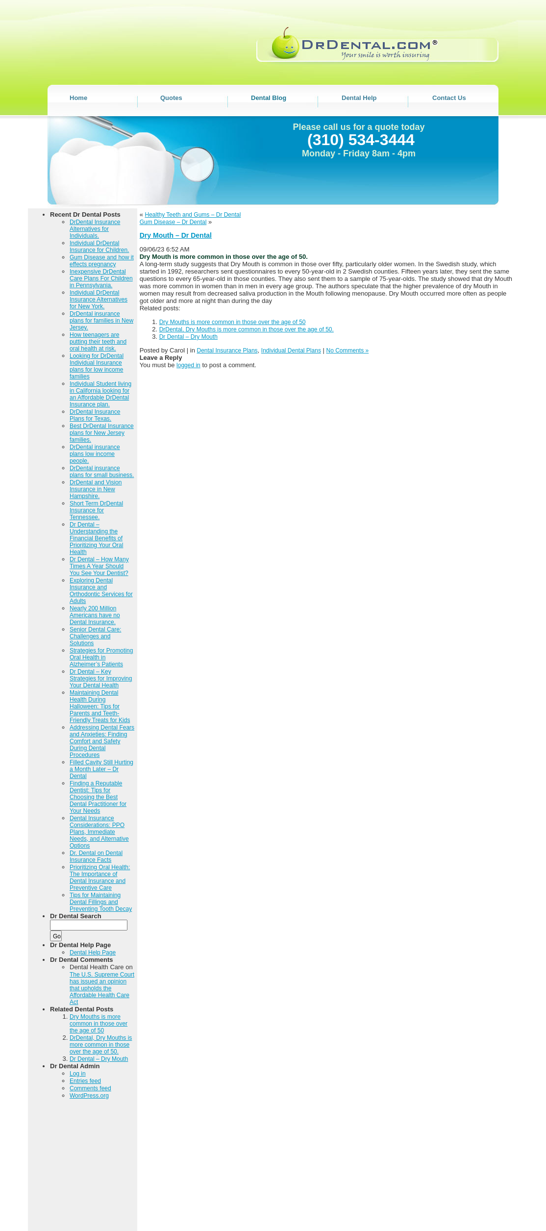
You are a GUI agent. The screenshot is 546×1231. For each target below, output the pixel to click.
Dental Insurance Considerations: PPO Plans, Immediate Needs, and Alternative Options (99, 832)
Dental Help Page (93, 952)
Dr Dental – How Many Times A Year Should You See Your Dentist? (99, 566)
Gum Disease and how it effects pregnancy (102, 261)
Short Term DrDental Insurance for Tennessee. (96, 510)
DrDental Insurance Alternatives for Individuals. (95, 229)
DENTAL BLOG (382, 1214)
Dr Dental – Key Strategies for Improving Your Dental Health (101, 678)
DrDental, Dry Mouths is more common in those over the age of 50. (101, 1044)
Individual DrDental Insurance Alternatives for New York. (98, 299)
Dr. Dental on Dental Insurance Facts (96, 856)
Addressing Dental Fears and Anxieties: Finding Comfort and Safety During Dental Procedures (102, 741)
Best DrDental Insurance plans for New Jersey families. (102, 433)
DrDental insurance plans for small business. (102, 471)
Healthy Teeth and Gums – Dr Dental (193, 214)
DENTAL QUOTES (328, 1214)
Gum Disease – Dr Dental (173, 222)
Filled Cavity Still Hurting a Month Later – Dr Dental (101, 769)
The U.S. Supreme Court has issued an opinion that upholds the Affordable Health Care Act (102, 988)
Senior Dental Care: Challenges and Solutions (95, 636)
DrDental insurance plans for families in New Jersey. (101, 320)
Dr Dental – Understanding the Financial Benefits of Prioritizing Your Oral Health (96, 538)
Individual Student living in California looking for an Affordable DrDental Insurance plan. (100, 394)
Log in (78, 1073)
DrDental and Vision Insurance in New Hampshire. (96, 489)
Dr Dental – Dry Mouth (99, 1058)
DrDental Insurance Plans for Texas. (95, 415)
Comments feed (90, 1088)
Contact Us (296, 1220)
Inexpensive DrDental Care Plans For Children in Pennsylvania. (101, 278)
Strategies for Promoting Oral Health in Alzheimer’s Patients (101, 657)
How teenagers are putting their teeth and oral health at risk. (98, 341)
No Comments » (347, 350)
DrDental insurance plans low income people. (95, 454)
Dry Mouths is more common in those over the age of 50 (98, 1023)
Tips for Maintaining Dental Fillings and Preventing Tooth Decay (101, 902)
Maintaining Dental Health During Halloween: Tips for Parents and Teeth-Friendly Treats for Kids (100, 706)
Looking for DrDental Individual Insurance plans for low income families (97, 366)
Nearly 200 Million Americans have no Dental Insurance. (95, 615)
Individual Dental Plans (291, 350)
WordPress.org (89, 1095)
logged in (188, 365)
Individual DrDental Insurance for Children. (99, 246)
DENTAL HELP (429, 1214)
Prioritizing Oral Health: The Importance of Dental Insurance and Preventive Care (100, 877)
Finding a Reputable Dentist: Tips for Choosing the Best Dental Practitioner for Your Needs (98, 797)
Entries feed (85, 1081)
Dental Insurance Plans (227, 350)
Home (286, 1214)
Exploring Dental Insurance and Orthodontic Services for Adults (101, 590)
